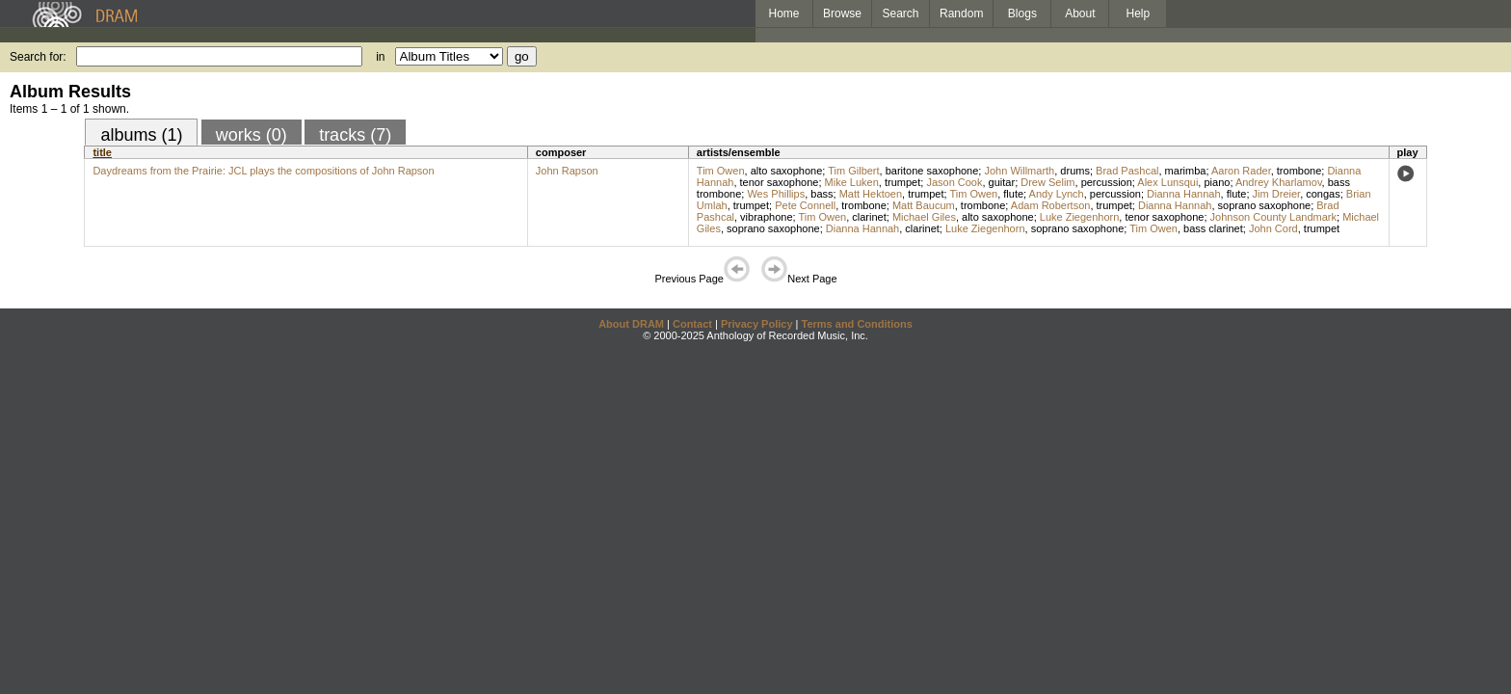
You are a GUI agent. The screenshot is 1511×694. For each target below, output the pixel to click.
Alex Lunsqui (1167, 182)
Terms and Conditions (857, 324)
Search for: (38, 57)
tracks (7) (355, 135)
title (102, 152)
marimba (1185, 170)
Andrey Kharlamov (1278, 182)
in (380, 57)
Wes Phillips (776, 194)
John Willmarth (1019, 170)
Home (783, 13)
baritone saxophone (932, 170)
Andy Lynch (1056, 194)
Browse (842, 13)
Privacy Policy (757, 324)
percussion (1106, 182)
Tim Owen (721, 170)
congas (1322, 194)
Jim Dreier (1277, 194)
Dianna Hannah (1183, 194)
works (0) (251, 135)
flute (1013, 194)
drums (1075, 170)
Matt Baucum (923, 205)
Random (961, 13)
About (1080, 13)
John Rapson (567, 170)
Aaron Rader (1241, 170)
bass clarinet (1213, 228)
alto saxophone (787, 170)
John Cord (1273, 228)
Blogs (1022, 13)
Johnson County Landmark (1273, 217)
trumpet (902, 182)
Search (901, 13)
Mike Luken (852, 182)
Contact (692, 324)
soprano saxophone (1265, 205)
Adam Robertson (1051, 205)
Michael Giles (924, 217)
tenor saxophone (779, 182)
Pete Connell (805, 205)
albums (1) (141, 135)
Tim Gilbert (853, 170)
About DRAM (631, 324)
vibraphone (766, 217)
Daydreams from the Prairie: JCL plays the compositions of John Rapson (263, 170)
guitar (1002, 182)
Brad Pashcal (1127, 170)
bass (821, 194)
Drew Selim (1047, 182)
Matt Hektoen (870, 194)
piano (1217, 182)
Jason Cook (954, 182)
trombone (1299, 170)
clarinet (869, 217)
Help (1139, 13)
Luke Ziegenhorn (1080, 217)
